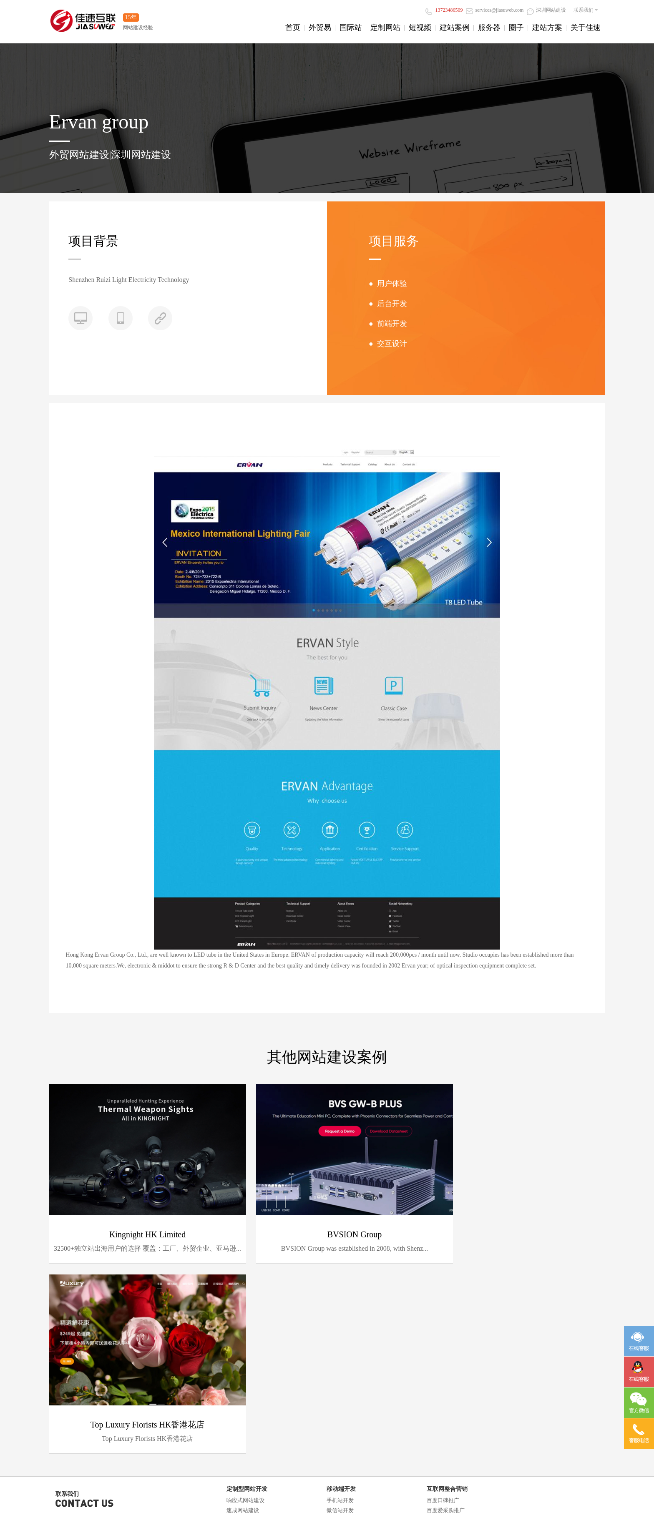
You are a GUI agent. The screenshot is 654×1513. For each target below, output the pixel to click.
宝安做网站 (429, 1494)
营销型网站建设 (245, 1317)
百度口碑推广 (443, 1297)
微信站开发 (340, 1307)
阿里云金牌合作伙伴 (151, 1494)
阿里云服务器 (71, 1405)
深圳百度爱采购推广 (282, 1494)
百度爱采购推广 (446, 1307)
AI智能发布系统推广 (451, 1337)
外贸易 (320, 27)
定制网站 (385, 27)
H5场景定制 (341, 1327)
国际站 (351, 27)
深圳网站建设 (546, 10)
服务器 (489, 27)
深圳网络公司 (415, 1454)
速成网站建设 (242, 1307)
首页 (292, 27)
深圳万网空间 (325, 1494)
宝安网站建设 (536, 1494)
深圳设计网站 (462, 1494)
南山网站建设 (571, 1494)
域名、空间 (69, 1385)
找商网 (115, 1494)
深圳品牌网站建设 (122, 1502)
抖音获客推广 (443, 1317)
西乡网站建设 (208, 1502)
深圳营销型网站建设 (73, 1502)
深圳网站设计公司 (348, 1454)
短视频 (420, 27)
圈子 (516, 27)
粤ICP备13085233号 (363, 1464)
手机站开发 (340, 1297)
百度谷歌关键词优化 (451, 1327)
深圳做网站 (358, 1494)
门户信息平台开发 (248, 1347)
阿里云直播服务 (74, 1415)
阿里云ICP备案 (73, 1425)
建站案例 (455, 27)
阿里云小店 (90, 1494)
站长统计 (407, 1464)
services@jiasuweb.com (494, 10)
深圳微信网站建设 (167, 1502)
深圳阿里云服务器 (199, 1494)
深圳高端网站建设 (288, 1454)
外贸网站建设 (243, 1502)
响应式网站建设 (245, 1297)
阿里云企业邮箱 (74, 1395)
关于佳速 (586, 27)
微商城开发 (340, 1317)
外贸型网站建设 (245, 1327)
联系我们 (584, 10)
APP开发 (337, 1337)
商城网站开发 (242, 1337)
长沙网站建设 (239, 1494)
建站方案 (547, 27)
